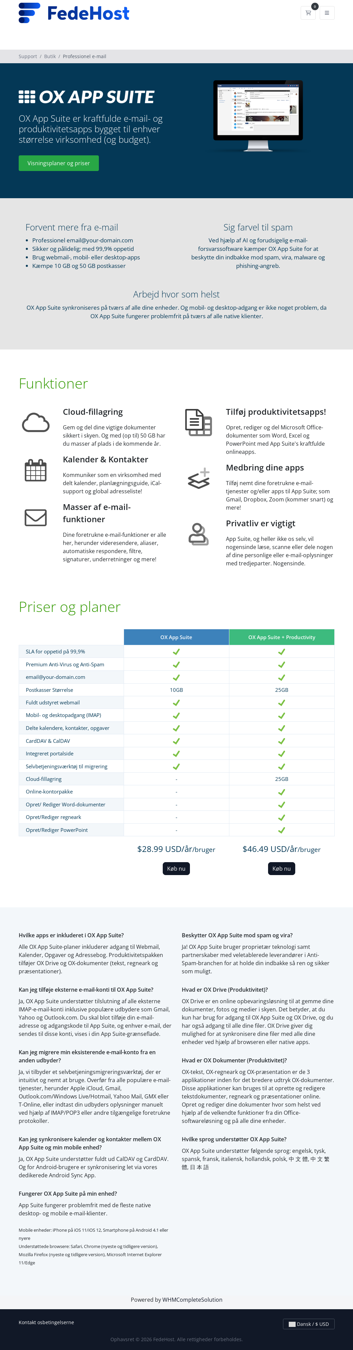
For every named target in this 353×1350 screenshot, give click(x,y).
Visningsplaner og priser (59, 163)
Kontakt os (30, 1322)
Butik (50, 56)
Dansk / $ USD (309, 1324)
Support (28, 56)
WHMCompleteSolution (192, 1299)
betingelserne (58, 1322)
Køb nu (176, 868)
